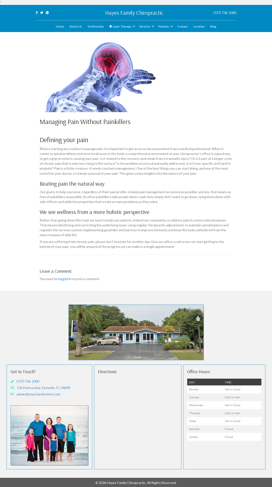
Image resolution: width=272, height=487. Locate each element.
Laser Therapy (120, 26)
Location (199, 26)
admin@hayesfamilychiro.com (38, 394)
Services (144, 26)
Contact (182, 26)
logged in (65, 279)
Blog (213, 26)
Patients (163, 26)
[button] (134, 26)
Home (60, 26)
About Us (75, 26)
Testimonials (95, 26)
